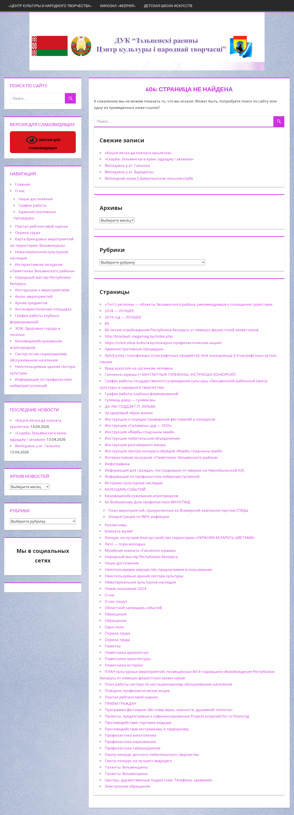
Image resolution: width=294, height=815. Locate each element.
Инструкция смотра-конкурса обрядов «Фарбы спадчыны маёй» (163, 450)
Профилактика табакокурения (132, 748)
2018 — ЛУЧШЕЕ (119, 310)
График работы (33, 205)
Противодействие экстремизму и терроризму (147, 728)
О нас (110, 594)
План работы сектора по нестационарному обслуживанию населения (168, 684)
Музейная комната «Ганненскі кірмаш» (140, 550)
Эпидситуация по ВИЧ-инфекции (138, 516)
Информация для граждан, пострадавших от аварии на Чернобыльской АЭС (175, 470)
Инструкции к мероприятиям (42, 289)
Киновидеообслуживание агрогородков (141, 495)
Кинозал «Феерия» (118, 5)
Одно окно (114, 626)
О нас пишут (116, 601)
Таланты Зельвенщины (126, 767)
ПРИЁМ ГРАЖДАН (120, 703)
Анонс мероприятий (34, 296)
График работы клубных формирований (141, 393)
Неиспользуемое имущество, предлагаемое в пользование (158, 569)
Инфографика (117, 463)
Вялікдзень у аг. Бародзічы (129, 171)
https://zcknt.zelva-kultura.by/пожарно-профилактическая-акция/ (163, 342)
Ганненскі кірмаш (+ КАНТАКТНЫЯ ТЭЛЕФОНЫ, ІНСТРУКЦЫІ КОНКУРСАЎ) (170, 374)
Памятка (113, 646)
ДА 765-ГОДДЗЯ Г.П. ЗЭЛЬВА (130, 406)
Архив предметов (31, 302)
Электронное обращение (127, 786)
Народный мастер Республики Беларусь (141, 556)
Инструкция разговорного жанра (135, 444)
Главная (22, 184)
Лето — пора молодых (125, 543)
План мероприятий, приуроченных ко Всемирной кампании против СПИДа (178, 510)
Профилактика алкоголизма (130, 735)
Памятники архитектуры (128, 658)
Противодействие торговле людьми (138, 722)
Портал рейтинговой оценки (131, 697)
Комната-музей (119, 531)
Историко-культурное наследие (134, 482)
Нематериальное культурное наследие (140, 582)
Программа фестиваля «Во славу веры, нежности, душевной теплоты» (169, 709)
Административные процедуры (134, 348)
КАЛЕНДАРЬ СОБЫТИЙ (125, 489)
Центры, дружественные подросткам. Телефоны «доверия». (159, 779)
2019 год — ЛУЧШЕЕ (123, 317)
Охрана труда (117, 633)
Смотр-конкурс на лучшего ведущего (138, 760)
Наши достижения (122, 563)
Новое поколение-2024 (125, 588)
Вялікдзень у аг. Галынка (127, 165)
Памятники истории (124, 665)
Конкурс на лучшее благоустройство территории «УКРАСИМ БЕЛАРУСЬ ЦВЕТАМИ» (180, 537)
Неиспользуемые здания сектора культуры (144, 575)
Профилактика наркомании (130, 741)
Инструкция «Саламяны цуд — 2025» (138, 425)
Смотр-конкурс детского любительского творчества (152, 754)
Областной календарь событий (133, 607)
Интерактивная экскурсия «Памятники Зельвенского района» (161, 457)
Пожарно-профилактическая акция (137, 690)
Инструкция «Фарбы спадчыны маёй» (139, 431)
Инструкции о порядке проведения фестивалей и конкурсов (160, 419)
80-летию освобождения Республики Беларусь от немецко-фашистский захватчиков (182, 329)
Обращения (116, 614)
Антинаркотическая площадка (43, 309)
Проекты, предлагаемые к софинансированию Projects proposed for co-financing (177, 716)
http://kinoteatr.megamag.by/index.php (139, 336)
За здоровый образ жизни (129, 412)
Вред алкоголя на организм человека (139, 368)
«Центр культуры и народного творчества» (50, 5)
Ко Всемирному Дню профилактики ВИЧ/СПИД (147, 501)
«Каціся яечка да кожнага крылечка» (138, 152)
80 (107, 323)
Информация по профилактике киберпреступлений (152, 476)
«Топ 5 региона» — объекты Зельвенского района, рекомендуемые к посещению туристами (189, 304)
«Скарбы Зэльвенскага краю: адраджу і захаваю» (149, 158)
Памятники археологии (127, 652)
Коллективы (116, 524)
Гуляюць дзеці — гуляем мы (130, 399)
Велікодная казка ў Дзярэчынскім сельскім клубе (149, 178)
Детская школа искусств (168, 5)
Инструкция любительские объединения (142, 438)
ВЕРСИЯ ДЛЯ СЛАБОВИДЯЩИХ (43, 142)
